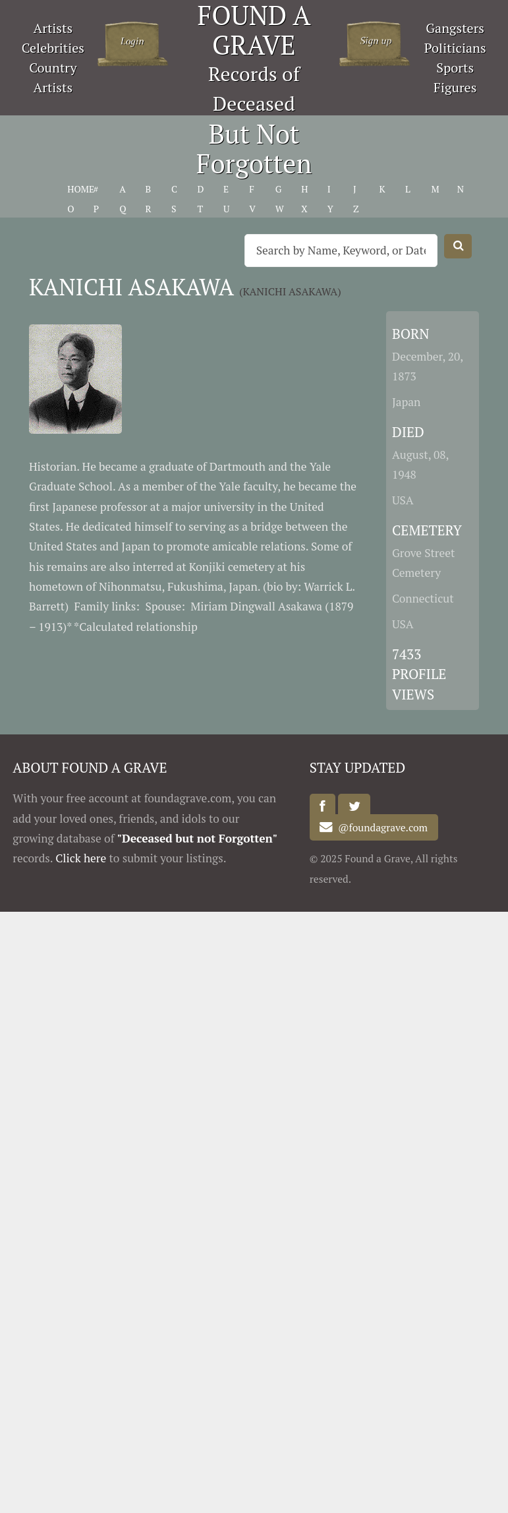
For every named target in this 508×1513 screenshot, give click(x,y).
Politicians (455, 48)
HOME (80, 189)
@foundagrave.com (380, 827)
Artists (53, 28)
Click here (80, 858)
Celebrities (53, 48)
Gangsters (455, 28)
